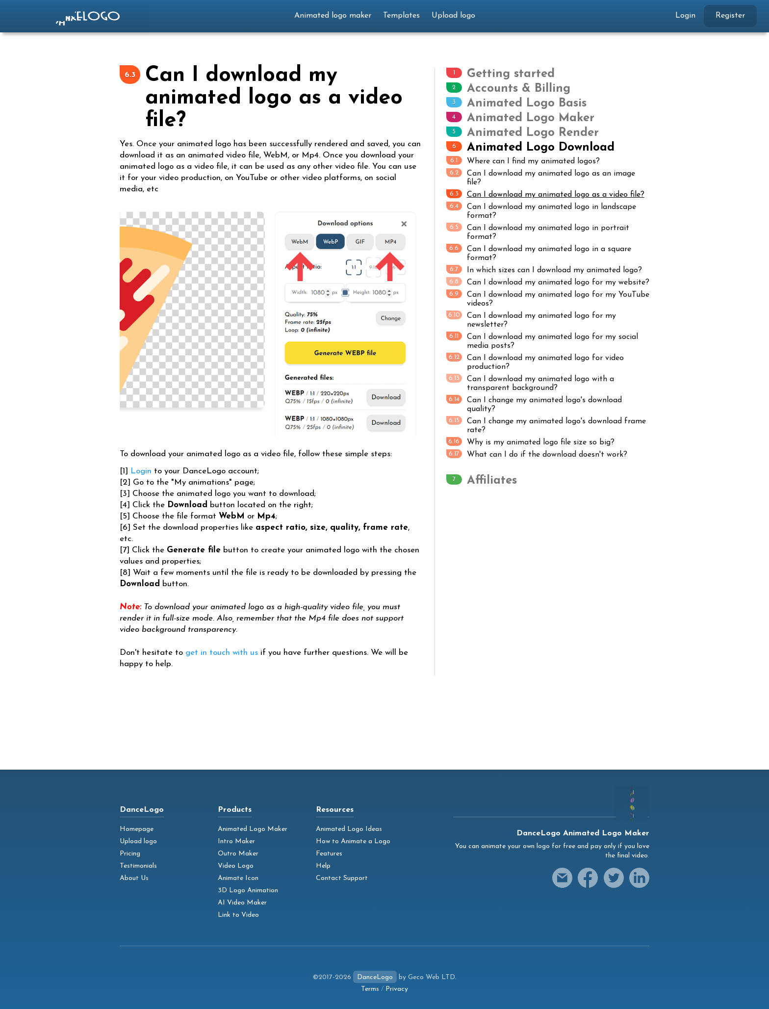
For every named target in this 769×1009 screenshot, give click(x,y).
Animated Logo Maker (530, 118)
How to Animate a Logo (353, 841)
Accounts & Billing (518, 89)
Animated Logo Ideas (349, 829)
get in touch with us (221, 652)
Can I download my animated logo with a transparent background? (530, 383)
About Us (134, 878)
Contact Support (342, 878)
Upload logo (453, 16)
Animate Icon (238, 878)
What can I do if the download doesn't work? (536, 454)
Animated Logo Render (533, 133)
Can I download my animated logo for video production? (535, 362)
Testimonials (138, 866)
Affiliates (492, 481)
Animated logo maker (332, 16)
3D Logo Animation (248, 890)
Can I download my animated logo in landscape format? (541, 211)
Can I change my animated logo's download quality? (534, 404)
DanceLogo (375, 977)
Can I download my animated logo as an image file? (540, 177)
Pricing (130, 853)
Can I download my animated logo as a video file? (545, 194)
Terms (370, 989)
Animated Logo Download (541, 148)
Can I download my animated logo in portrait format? (537, 232)
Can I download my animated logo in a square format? (538, 253)
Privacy (396, 989)
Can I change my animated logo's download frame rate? (546, 425)
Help (323, 866)
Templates (401, 16)
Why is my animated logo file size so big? (530, 441)
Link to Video (238, 915)
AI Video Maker (242, 902)
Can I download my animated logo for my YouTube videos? (547, 298)
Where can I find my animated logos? (523, 160)
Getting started (511, 74)
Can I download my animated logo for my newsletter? (531, 319)
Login (685, 16)
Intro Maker (236, 841)
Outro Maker (238, 853)
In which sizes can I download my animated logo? (544, 269)
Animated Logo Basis (527, 103)
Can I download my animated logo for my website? (547, 281)
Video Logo (236, 866)
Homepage (137, 829)
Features (329, 853)
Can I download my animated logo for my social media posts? (542, 341)
